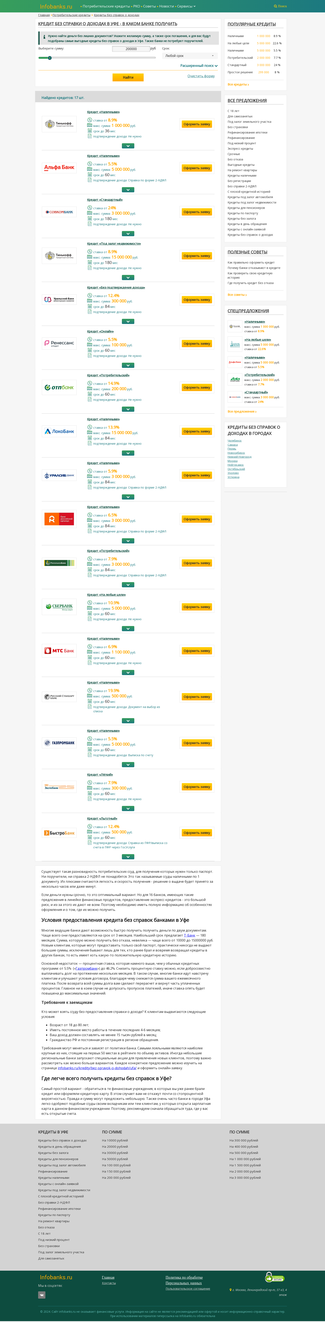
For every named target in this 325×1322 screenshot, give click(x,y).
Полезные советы (248, 253)
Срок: (166, 49)
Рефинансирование (241, 139)
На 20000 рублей (115, 1147)
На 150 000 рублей (116, 1172)
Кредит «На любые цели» (106, 596)
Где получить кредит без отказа (251, 284)
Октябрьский (236, 470)
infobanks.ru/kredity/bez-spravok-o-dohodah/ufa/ (97, 1069)
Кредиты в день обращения (247, 225)
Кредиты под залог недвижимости (252, 203)
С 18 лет (233, 112)
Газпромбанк (86, 969)
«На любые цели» (257, 341)
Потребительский (240, 58)
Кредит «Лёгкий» (100, 775)
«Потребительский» (259, 376)
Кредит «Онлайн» (100, 332)
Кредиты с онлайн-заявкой (247, 230)
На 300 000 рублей (243, 1141)
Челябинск (235, 442)
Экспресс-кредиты (240, 149)
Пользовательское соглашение (188, 1289)
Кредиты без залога (242, 219)
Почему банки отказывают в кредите (254, 269)
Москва (233, 462)
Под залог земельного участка (249, 122)
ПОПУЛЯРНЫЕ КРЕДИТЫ (252, 24)
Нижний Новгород (239, 458)
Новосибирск (236, 454)
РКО (136, 6)
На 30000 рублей (115, 1154)
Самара (233, 446)
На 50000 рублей (115, 1160)
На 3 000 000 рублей (245, 1178)
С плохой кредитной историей (249, 192)
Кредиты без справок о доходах (116, 15)
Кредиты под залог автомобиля (250, 198)
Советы (149, 6)
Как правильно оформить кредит (251, 264)
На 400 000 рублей (243, 1147)
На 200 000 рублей (116, 1178)
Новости (166, 6)
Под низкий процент (242, 144)
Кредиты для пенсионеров (246, 209)
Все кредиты (238, 85)
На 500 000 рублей (243, 1154)
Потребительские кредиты (106, 6)
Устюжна (233, 478)
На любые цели (238, 44)
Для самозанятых (240, 117)
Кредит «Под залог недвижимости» (114, 244)
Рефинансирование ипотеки (247, 133)
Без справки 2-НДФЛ (242, 187)
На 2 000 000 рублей (245, 1172)
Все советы (237, 296)
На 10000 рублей (115, 1141)
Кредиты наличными (242, 176)
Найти (128, 78)
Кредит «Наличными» (103, 113)
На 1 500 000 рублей (245, 1166)
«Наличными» (254, 323)
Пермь (232, 450)
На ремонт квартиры (242, 171)
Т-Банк (189, 936)
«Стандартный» (256, 394)
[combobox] (190, 57)
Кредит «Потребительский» (108, 376)
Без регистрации (239, 182)
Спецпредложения (249, 312)
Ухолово (233, 474)
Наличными (236, 36)
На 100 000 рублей (116, 1166)
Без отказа (235, 160)
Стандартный (237, 65)
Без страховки (238, 128)
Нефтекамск (236, 466)
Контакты (109, 1284)
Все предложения (248, 101)
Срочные (234, 155)
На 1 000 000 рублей (245, 1160)
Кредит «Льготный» (102, 819)
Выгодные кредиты (241, 165)
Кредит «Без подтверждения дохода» (116, 288)
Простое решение (240, 73)
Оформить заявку (197, 125)
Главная (44, 15)
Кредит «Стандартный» (105, 201)
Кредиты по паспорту (243, 214)
